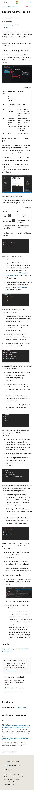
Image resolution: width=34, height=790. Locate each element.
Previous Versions (18, 774)
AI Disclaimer (7, 774)
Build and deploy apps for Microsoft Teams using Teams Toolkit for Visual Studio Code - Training (16, 726)
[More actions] (30, 6)
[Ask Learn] (27, 6)
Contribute (13, 777)
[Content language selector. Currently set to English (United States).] (12, 761)
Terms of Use (7, 782)
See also (6, 27)
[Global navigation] (2, 2)
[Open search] (26, 2)
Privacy (20, 777)
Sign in (31, 2)
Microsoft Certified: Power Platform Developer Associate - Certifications (15, 739)
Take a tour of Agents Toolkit (11, 25)
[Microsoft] (17, 2)
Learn (3, 6)
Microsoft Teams (11, 6)
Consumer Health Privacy (11, 779)
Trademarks (16, 782)
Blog (5, 777)
